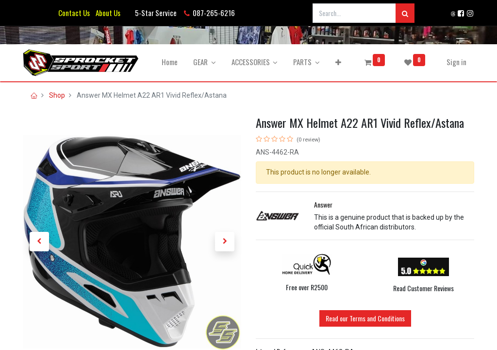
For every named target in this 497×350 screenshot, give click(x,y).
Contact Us (74, 12)
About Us (106, 12)
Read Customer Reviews (423, 288)
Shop (57, 95)
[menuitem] (169, 62)
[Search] (405, 13)
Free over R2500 (307, 287)
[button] (338, 62)
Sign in (456, 61)
